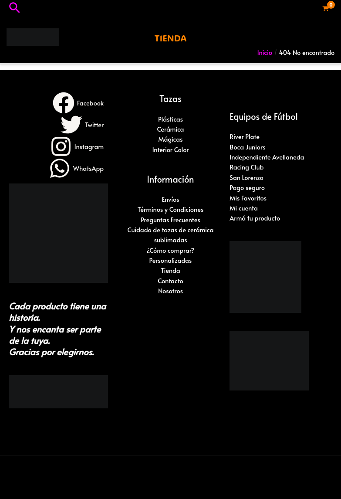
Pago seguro (247, 187)
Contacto (170, 280)
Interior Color (170, 149)
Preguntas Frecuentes (170, 219)
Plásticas (170, 119)
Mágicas (170, 139)
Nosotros (170, 290)
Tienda (170, 270)
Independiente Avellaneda (267, 157)
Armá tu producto (255, 218)
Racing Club (246, 167)
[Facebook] (78, 103)
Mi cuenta (244, 208)
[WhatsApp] (76, 168)
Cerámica (170, 129)
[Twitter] (82, 125)
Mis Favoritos (248, 197)
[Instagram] (77, 146)
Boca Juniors (247, 147)
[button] (14, 8)
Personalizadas (170, 260)
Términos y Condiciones (171, 209)
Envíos (170, 199)
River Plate (245, 136)
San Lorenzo (246, 177)
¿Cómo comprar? (171, 250)
